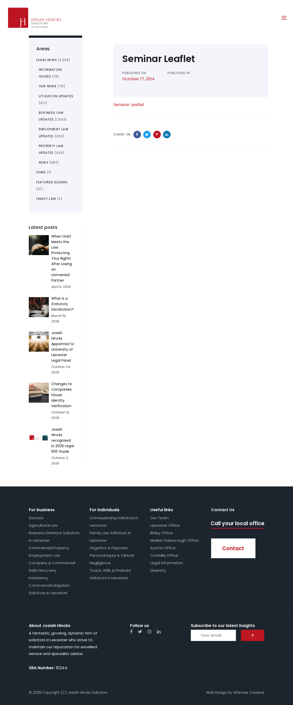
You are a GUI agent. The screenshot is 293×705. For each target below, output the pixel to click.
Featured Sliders (52, 182)
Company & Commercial (52, 562)
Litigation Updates (56, 96)
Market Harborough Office (174, 540)
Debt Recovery (42, 570)
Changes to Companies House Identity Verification (61, 394)
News (44, 162)
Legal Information (166, 562)
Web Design (216, 692)
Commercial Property (49, 547)
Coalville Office (164, 555)
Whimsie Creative (248, 692)
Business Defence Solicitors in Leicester (54, 536)
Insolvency (38, 577)
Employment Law (44, 555)
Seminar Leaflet (128, 105)
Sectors (36, 517)
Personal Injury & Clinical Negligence (112, 559)
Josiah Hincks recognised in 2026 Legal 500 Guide (62, 440)
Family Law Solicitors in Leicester (110, 536)
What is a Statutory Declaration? (62, 304)
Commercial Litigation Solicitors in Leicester (49, 589)
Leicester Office (165, 525)
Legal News (46, 60)
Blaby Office (161, 532)
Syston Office (163, 547)
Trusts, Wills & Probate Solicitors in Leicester (110, 574)
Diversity (158, 570)
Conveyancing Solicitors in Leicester (114, 521)
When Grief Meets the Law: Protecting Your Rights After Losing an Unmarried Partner (61, 258)
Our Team (159, 517)
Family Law (46, 199)
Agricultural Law (43, 525)
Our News (48, 86)
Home (41, 172)
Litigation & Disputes (109, 547)
